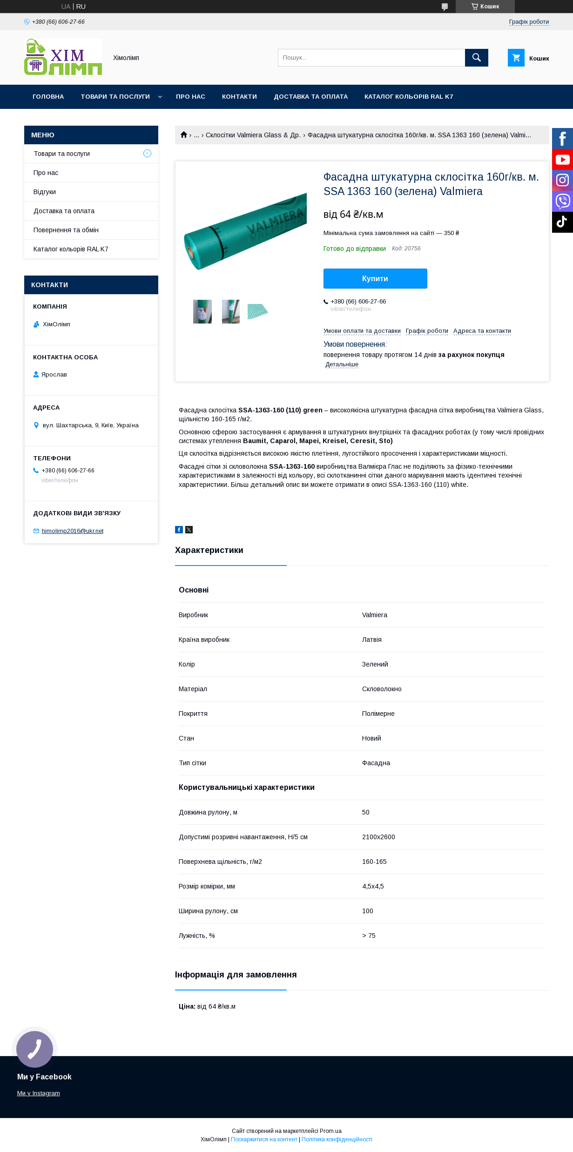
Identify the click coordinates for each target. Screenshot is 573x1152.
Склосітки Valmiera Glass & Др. (253, 135)
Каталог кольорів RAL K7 (408, 96)
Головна (48, 96)
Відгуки (45, 191)
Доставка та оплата (311, 96)
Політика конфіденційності (337, 1139)
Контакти (239, 96)
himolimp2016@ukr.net (72, 530)
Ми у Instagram (38, 1093)
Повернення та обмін (66, 230)
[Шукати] (476, 58)
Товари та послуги (115, 96)
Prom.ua (331, 1131)
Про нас (190, 96)
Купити (375, 279)
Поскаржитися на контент (264, 1139)
